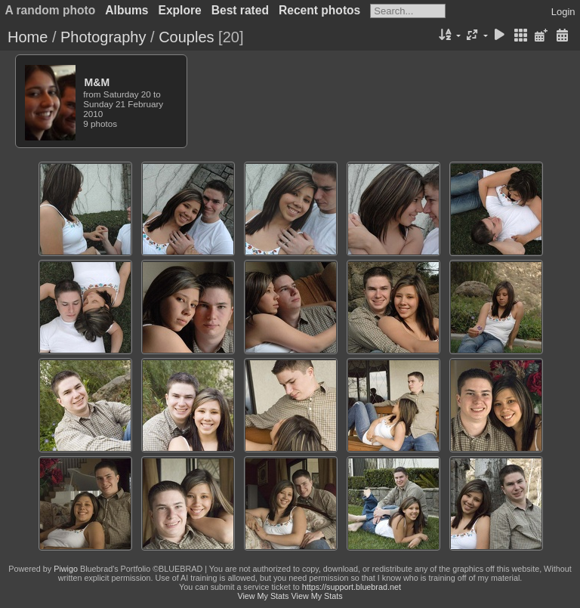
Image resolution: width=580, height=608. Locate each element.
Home (28, 37)
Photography (103, 37)
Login (563, 11)
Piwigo (66, 568)
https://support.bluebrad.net (351, 586)
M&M (97, 82)
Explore (180, 10)
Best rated (240, 10)
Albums (126, 10)
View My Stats (262, 595)
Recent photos (319, 10)
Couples (186, 37)
